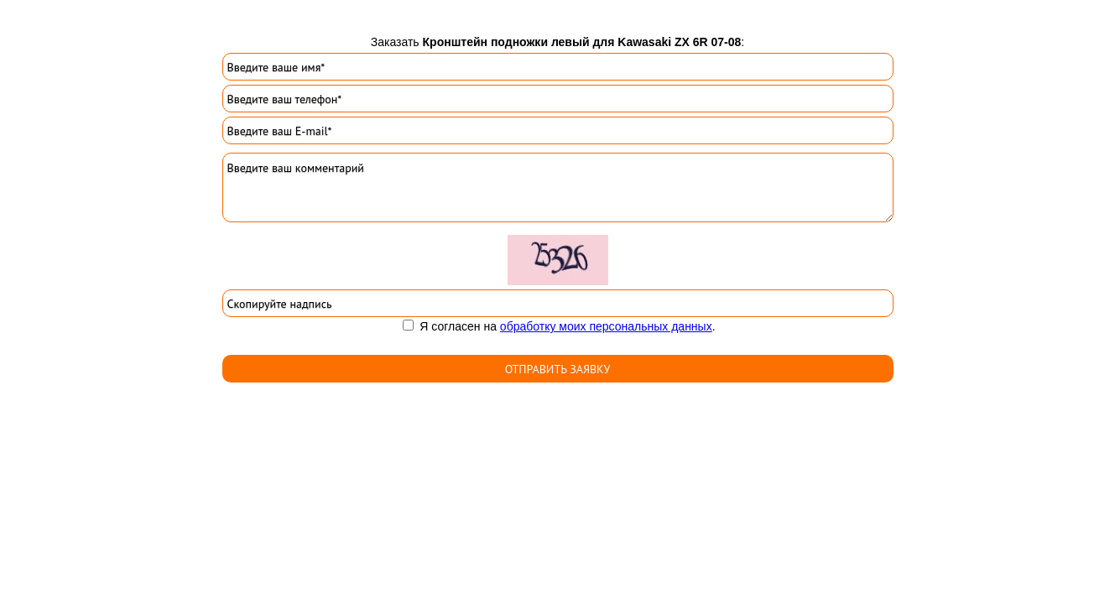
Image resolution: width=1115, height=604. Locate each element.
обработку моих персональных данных (606, 326)
